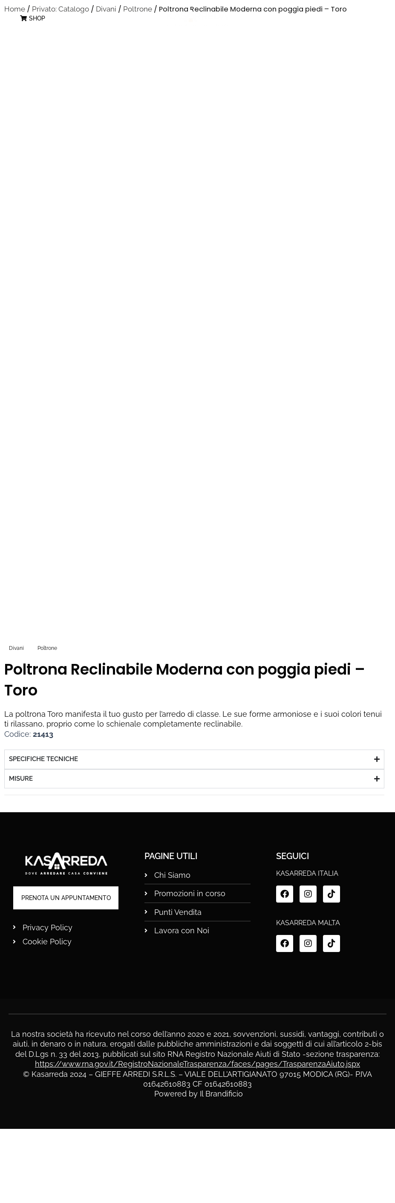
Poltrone (47, 722)
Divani (16, 722)
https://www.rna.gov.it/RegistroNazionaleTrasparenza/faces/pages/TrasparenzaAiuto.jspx (197, 1138)
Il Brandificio (221, 1168)
